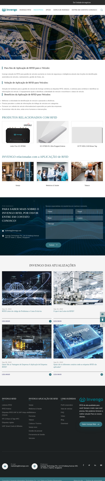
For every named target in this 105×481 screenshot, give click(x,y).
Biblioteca (32, 412)
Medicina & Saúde (52, 185)
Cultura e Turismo (35, 423)
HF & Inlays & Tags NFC (10, 419)
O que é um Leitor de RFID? (64, 311)
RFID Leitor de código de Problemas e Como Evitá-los (22, 311)
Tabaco (87, 185)
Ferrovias (32, 416)
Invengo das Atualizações (52, 265)
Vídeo (63, 416)
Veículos (22, 56)
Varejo (18, 185)
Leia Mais (27, 321)
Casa (6, 56)
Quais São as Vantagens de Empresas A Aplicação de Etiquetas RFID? (24, 365)
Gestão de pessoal (35, 431)
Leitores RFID (7, 405)
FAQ (62, 412)
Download (64, 423)
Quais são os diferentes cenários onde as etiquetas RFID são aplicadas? (75, 365)
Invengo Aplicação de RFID (43, 399)
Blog (62, 420)
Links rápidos (68, 399)
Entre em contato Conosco (84, 10)
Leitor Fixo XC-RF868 (18, 146)
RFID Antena (6, 409)
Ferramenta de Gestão (37, 434)
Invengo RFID (25, 10)
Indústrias (38, 10)
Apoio (48, 10)
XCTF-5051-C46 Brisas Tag (87, 146)
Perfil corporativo (67, 405)
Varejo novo (33, 427)
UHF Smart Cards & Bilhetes (12, 426)
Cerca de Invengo (61, 10)
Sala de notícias (66, 409)
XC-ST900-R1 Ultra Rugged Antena (52, 146)
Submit (53, 245)
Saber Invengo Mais (91, 424)
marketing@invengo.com (13, 230)
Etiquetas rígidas (8, 422)
